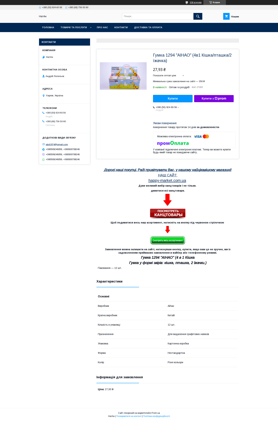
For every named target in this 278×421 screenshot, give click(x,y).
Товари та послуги (73, 27)
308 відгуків (196, 2)
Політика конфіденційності (156, 416)
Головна (48, 27)
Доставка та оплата (148, 27)
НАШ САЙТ (167, 175)
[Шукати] (197, 16)
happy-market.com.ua (167, 180)
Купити (173, 98)
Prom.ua (156, 413)
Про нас (102, 27)
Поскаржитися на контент (128, 416)
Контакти (121, 27)
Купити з (214, 98)
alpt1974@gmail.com (57, 144)
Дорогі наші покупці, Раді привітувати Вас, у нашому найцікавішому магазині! (167, 170)
